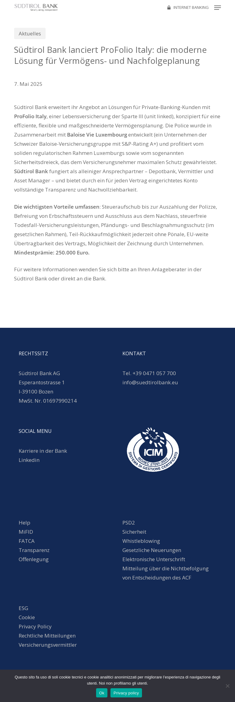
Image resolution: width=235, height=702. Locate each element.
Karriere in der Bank (43, 450)
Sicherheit (134, 531)
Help (24, 522)
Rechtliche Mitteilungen (47, 635)
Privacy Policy (35, 626)
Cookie (27, 617)
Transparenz (34, 550)
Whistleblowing (141, 540)
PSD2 (128, 522)
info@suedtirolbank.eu (150, 382)
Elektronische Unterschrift (153, 559)
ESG (23, 608)
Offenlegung (34, 559)
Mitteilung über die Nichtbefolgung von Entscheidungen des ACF (165, 573)
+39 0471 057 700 (154, 373)
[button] (217, 8)
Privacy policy (126, 693)
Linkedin (29, 459)
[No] (227, 686)
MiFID (26, 531)
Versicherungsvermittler (48, 644)
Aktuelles (30, 33)
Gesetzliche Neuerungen (151, 550)
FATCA (27, 540)
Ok (101, 693)
